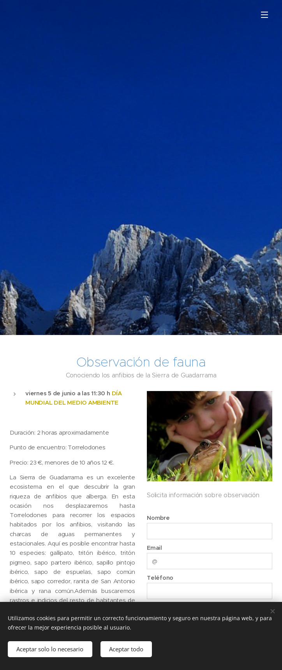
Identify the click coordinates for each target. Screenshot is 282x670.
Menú (264, 14)
